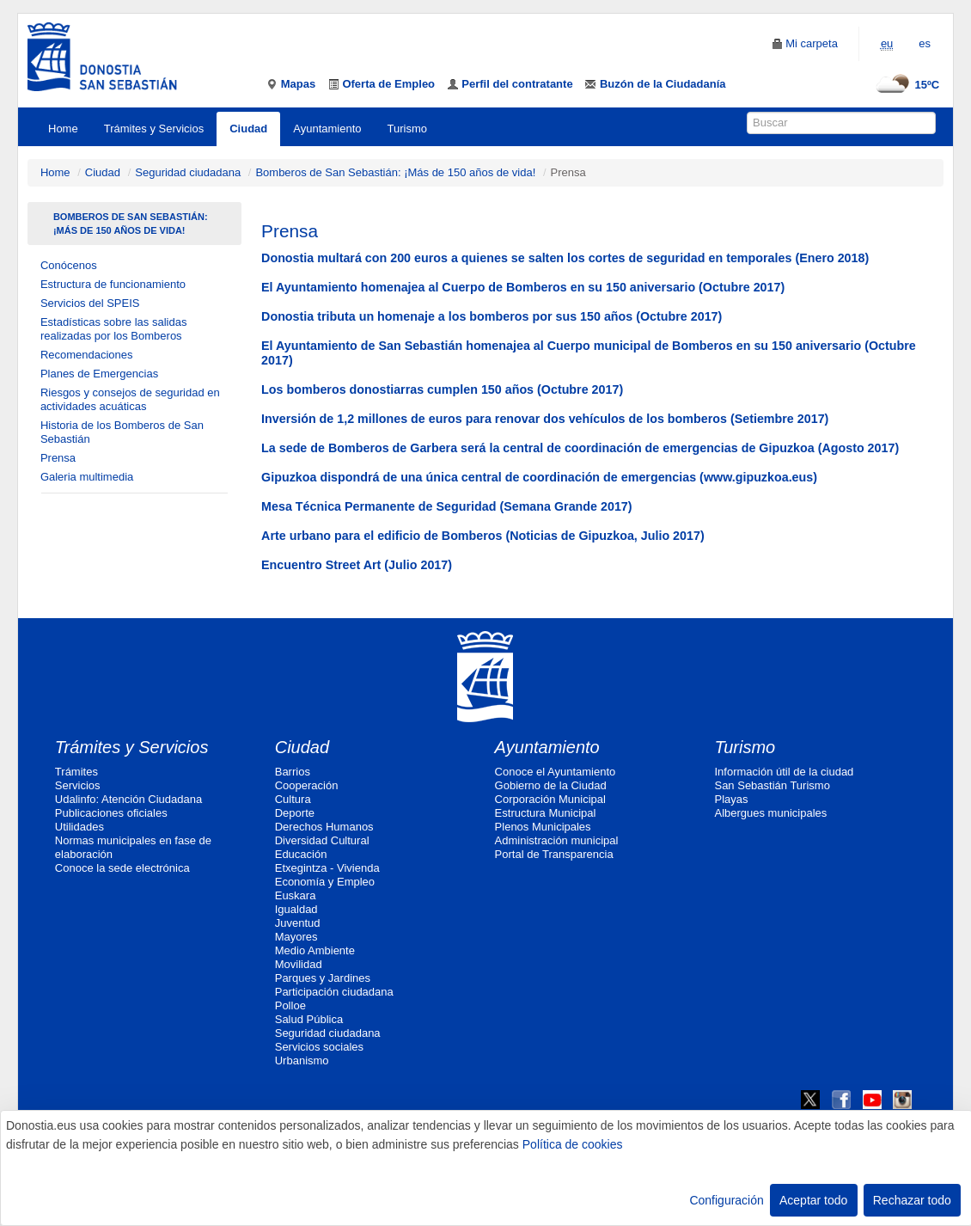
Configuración (726, 1200)
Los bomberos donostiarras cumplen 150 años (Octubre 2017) (442, 389)
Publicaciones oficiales (111, 812)
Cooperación (307, 785)
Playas (731, 799)
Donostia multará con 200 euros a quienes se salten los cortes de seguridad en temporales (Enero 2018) (565, 258)
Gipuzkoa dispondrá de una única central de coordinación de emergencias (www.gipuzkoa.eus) (539, 477)
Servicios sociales (319, 1046)
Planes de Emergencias (99, 373)
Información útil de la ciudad (783, 771)
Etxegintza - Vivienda (327, 867)
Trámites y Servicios (154, 128)
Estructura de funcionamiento (113, 284)
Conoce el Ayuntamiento (555, 771)
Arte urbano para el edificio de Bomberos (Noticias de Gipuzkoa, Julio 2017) (483, 536)
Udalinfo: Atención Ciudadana (128, 799)
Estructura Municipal (545, 812)
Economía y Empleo (325, 881)
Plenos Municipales (543, 826)
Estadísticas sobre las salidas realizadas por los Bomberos (113, 329)
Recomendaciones (86, 354)
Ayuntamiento (327, 128)
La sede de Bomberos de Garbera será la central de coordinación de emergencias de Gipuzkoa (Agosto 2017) (580, 448)
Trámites (76, 771)
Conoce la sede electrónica (122, 867)
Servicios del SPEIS (90, 303)
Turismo (407, 128)
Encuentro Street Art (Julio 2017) (356, 565)
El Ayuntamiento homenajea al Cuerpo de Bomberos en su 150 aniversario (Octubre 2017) (523, 287)
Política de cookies (572, 1144)
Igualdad (296, 909)
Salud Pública (309, 1019)
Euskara (295, 895)
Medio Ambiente (315, 950)
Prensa (58, 457)
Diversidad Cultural (322, 840)
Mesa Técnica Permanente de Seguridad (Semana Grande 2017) (446, 506)
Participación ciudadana (334, 991)
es (925, 43)
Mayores (296, 936)
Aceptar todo (813, 1200)
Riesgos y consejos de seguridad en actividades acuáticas (130, 399)
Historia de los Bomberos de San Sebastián (122, 432)
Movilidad (298, 964)
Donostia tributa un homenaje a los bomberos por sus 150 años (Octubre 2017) (491, 316)
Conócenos (68, 265)
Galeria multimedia (86, 476)
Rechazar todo (912, 1200)
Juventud (298, 922)
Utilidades (79, 826)
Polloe (290, 1005)
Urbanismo (302, 1060)
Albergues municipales (770, 812)
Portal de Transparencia (554, 854)
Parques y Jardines (322, 978)
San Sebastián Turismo (771, 785)
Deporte (295, 812)
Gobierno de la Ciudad (551, 785)
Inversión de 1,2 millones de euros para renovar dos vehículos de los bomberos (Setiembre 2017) (544, 419)
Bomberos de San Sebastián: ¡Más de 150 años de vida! (395, 172)
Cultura (293, 799)
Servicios (78, 785)
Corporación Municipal (550, 799)
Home (63, 128)
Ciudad (248, 128)
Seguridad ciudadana (188, 172)
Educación (301, 854)
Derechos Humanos (324, 826)
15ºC (905, 84)
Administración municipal (557, 840)
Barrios (292, 771)
